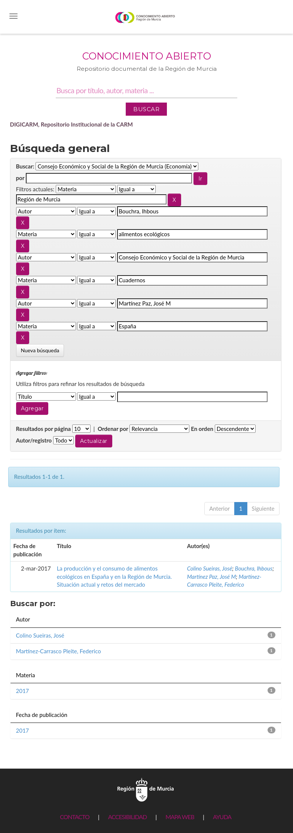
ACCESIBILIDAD (127, 816)
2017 (22, 690)
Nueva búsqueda (40, 350)
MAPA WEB (179, 816)
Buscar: (25, 166)
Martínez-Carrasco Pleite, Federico (58, 651)
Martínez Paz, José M (211, 576)
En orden (202, 428)
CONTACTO (74, 816)
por (20, 177)
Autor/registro (34, 440)
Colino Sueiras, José (209, 568)
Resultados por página (43, 428)
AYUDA (222, 816)
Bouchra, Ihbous (253, 568)
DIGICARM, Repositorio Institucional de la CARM (71, 124)
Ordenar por (113, 428)
